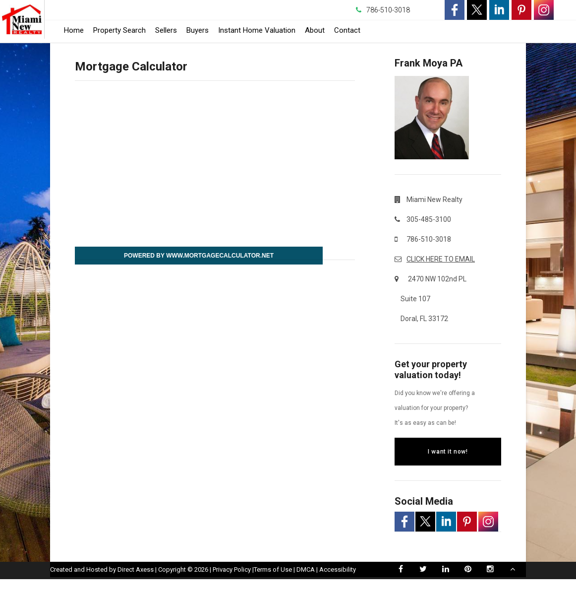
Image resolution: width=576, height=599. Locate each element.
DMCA (305, 589)
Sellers (166, 30)
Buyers (197, 30)
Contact (347, 30)
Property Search (119, 30)
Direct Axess (135, 589)
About (315, 30)
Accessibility (337, 589)
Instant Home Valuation (256, 30)
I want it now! (447, 451)
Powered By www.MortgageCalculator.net (199, 255)
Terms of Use (273, 589)
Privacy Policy (232, 589)
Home (74, 30)
